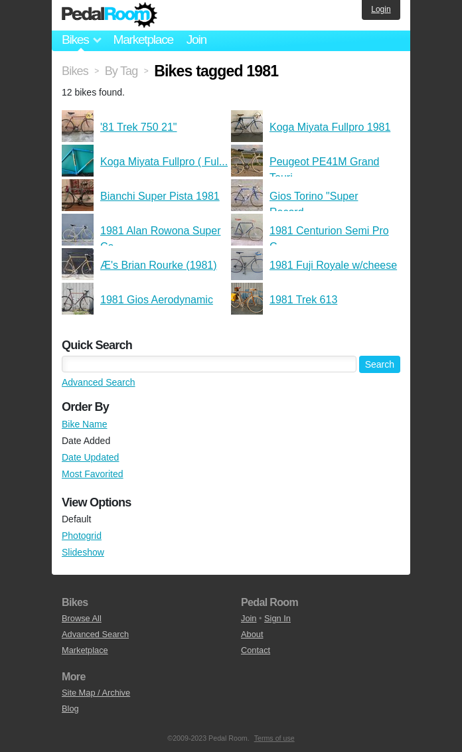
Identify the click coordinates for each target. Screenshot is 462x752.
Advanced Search (98, 382)
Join (196, 39)
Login (380, 9)
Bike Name (84, 424)
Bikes (75, 71)
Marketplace (143, 39)
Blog (70, 709)
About (252, 634)
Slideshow (83, 552)
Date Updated (90, 457)
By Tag (121, 71)
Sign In (277, 618)
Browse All (82, 618)
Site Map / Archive (96, 693)
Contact (255, 650)
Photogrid (82, 535)
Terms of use (274, 738)
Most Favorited (92, 474)
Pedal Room (109, 15)
